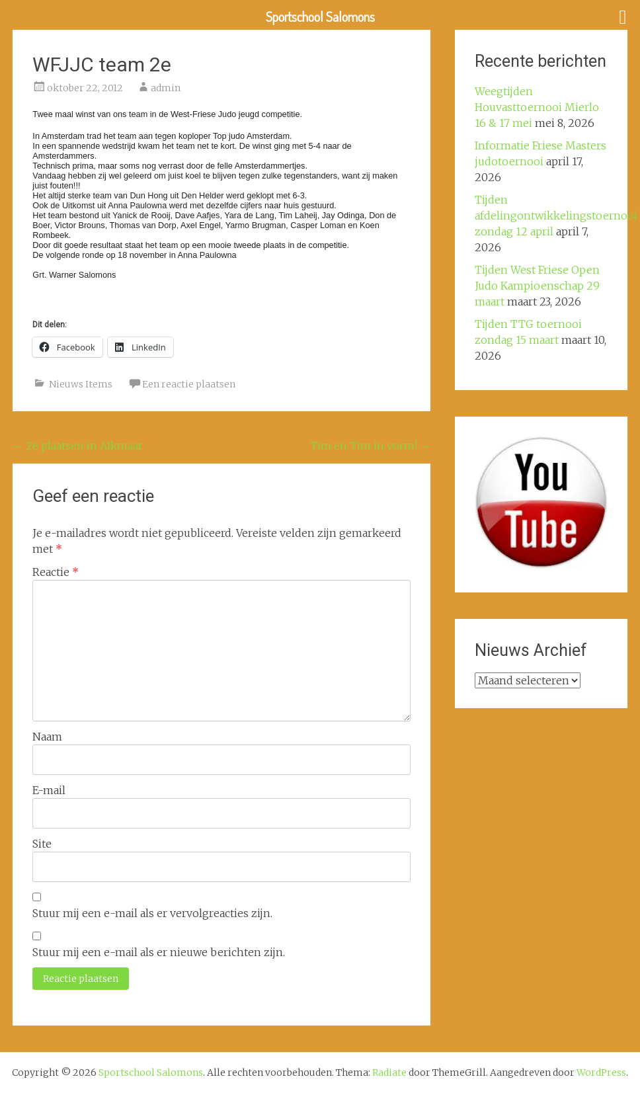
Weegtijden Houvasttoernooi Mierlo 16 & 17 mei (537, 107)
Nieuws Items (80, 384)
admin (165, 88)
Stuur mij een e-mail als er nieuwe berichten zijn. (158, 952)
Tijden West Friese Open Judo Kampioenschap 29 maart (537, 285)
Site (42, 843)
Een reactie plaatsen (188, 384)
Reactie (55, 572)
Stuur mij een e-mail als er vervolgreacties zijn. (152, 913)
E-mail (48, 790)
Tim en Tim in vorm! (370, 445)
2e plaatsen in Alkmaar (78, 445)
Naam (47, 736)
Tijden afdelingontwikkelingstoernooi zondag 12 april (556, 215)
